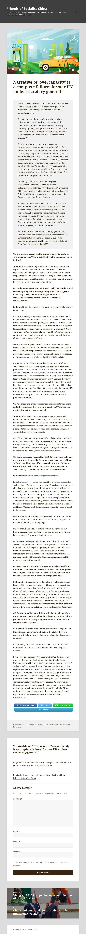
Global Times (41, 103)
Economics (55, 724)
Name (16, 831)
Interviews (17, 727)
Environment (65, 724)
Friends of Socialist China (27, 8)
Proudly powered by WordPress (25, 929)
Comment (18, 799)
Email (16, 842)
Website (16, 852)
